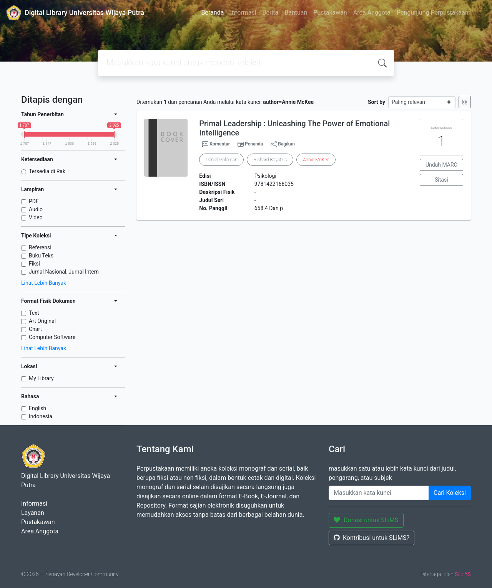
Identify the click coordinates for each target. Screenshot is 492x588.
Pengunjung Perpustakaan (433, 12)
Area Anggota (372, 12)
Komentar (216, 144)
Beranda (212, 12)
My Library (41, 378)
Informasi (243, 12)
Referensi (40, 247)
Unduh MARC (441, 165)
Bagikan (283, 144)
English (37, 408)
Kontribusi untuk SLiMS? (371, 537)
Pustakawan (330, 12)
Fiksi (34, 264)
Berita (271, 12)
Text (34, 313)
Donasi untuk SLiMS (366, 520)
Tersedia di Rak (47, 171)
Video (36, 217)
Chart (35, 329)
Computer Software (52, 337)
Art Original (42, 321)
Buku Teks (41, 255)
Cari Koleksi (450, 492)
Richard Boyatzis (270, 159)
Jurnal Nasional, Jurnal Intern (64, 272)
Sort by (376, 102)
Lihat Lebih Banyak (43, 283)
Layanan (32, 512)
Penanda (254, 144)
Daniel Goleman (221, 159)
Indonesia (40, 416)
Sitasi (441, 180)
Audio (36, 209)
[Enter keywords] (379, 493)
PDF (34, 201)
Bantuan (295, 12)
